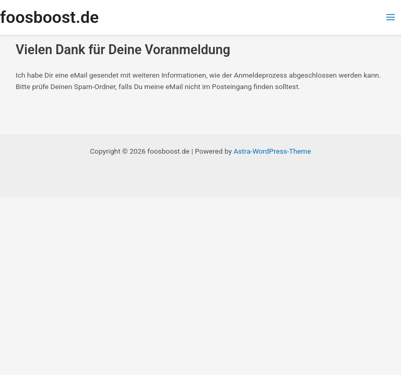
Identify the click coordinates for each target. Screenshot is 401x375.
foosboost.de (49, 17)
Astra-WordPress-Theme (272, 151)
